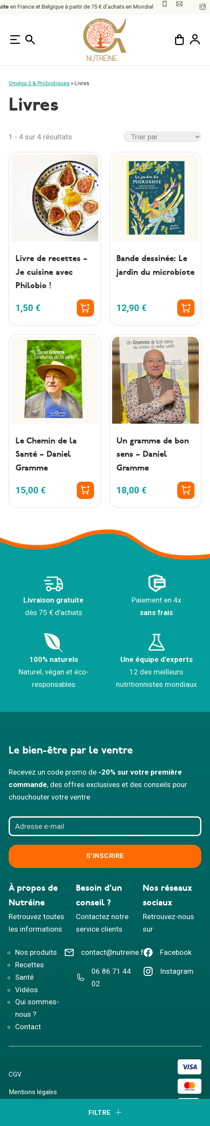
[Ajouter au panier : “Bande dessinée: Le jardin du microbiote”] (185, 308)
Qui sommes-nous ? (37, 1007)
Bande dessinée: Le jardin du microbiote (155, 265)
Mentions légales (33, 1092)
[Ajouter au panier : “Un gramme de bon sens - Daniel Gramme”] (185, 490)
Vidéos (26, 989)
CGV (15, 1074)
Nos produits (36, 952)
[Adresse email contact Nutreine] (105, 955)
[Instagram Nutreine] (168, 974)
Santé (24, 977)
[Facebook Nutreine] (168, 955)
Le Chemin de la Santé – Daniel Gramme (46, 455)
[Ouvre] (15, 39)
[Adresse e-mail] (105, 826)
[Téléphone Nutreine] (105, 981)
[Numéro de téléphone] (165, 4)
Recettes (29, 964)
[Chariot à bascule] (179, 39)
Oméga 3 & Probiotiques (39, 83)
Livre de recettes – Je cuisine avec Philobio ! (52, 272)
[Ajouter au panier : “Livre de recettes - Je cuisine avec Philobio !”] (85, 308)
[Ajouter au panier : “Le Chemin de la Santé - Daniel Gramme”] (85, 490)
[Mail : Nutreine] (179, 4)
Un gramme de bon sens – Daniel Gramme (152, 455)
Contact (28, 1026)
